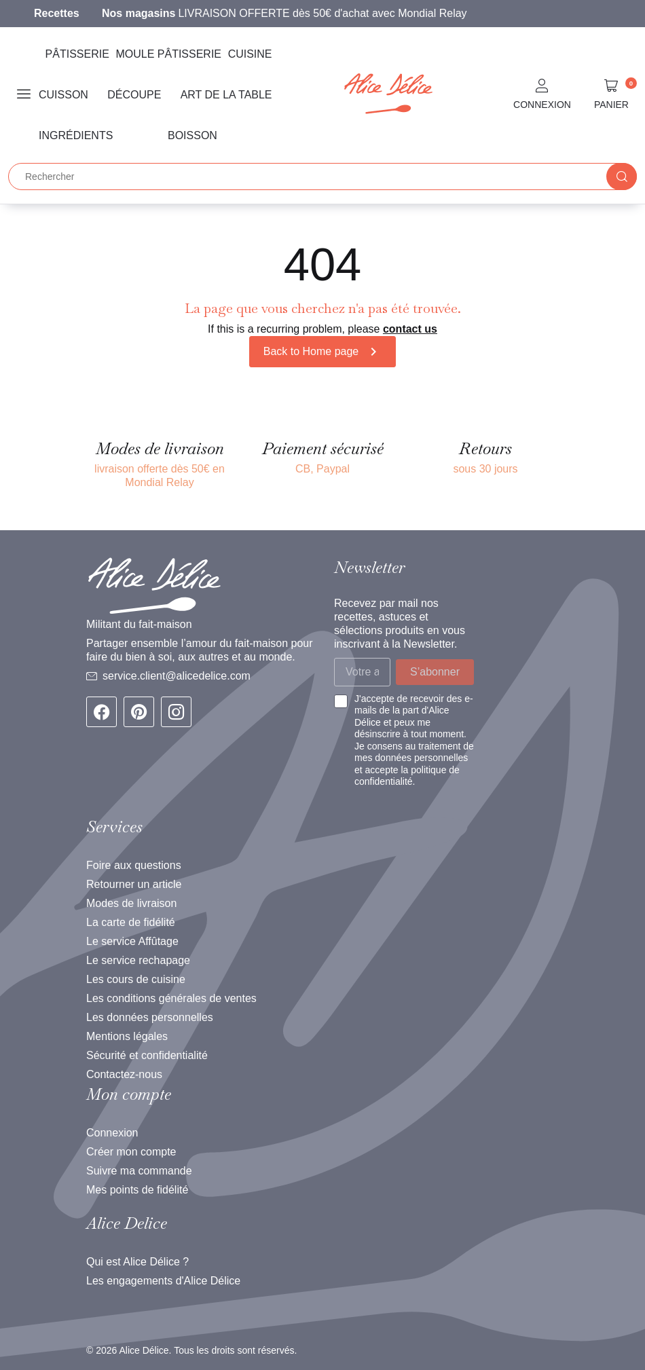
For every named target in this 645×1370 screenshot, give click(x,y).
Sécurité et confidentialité (147, 1055)
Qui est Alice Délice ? (137, 1261)
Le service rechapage (138, 960)
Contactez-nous (124, 1074)
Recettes (56, 13)
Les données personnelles (149, 1017)
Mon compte (128, 1094)
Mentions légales (127, 1036)
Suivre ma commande (139, 1171)
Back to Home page (322, 352)
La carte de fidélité (130, 922)
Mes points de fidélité (137, 1190)
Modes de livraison (131, 903)
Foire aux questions (133, 865)
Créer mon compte (131, 1152)
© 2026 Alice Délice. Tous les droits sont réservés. (191, 1350)
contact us (410, 329)
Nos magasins (138, 13)
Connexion (112, 1132)
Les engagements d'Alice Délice (163, 1280)
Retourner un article (134, 884)
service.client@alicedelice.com (177, 676)
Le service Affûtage (132, 941)
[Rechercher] (322, 176)
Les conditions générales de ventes (171, 998)
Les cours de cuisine (135, 979)
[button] (542, 95)
